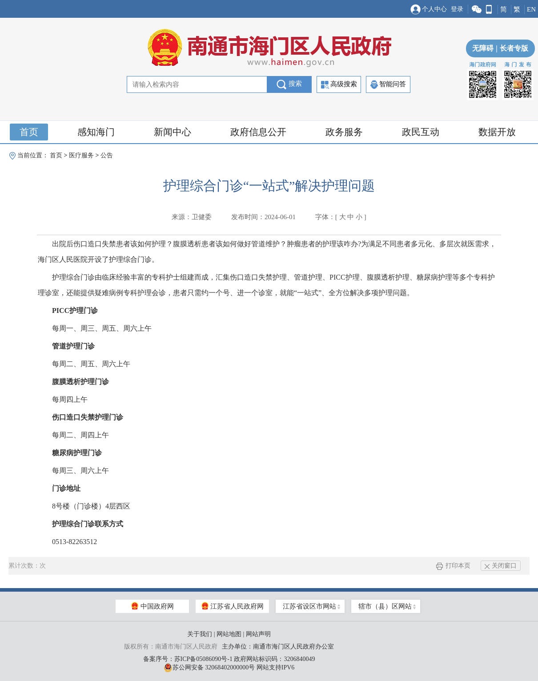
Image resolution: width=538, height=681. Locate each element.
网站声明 (258, 634)
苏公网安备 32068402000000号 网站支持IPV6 (229, 667)
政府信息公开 (258, 132)
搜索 (289, 84)
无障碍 (483, 48)
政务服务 (344, 132)
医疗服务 (81, 155)
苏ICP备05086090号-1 (203, 659)
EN (531, 9)
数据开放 (497, 132)
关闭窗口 (501, 565)
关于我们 (199, 634)
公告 (106, 155)
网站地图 (229, 634)
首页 (29, 132)
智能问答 (388, 84)
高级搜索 (339, 84)
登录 (457, 9)
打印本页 (453, 565)
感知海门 (96, 132)
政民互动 (420, 132)
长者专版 (511, 48)
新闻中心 (172, 132)
